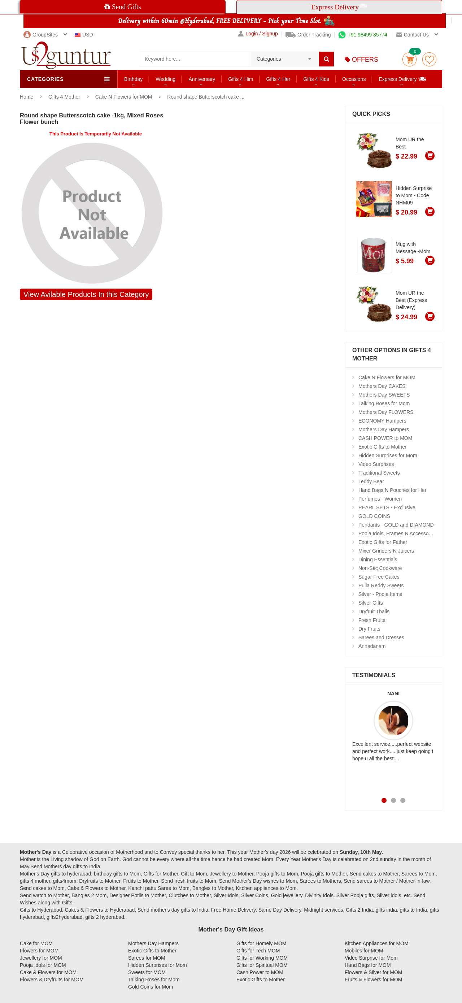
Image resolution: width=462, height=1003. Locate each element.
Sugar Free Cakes (379, 577)
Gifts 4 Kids (316, 79)
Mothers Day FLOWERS (385, 412)
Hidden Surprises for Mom (387, 455)
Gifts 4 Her (278, 79)
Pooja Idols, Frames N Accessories (397, 533)
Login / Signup (258, 33)
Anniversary (201, 79)
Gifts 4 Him (240, 79)
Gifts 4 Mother (65, 97)
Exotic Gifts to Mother (382, 447)
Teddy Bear (371, 481)
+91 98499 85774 (362, 35)
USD (84, 35)
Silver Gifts (370, 603)
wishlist (429, 59)
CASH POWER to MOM (385, 438)
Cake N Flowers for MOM (123, 97)
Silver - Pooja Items (380, 594)
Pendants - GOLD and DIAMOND (396, 525)
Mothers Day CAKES (382, 386)
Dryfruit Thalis (373, 611)
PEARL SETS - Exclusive (386, 507)
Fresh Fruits (371, 620)
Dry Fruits (369, 629)
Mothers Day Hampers (383, 429)
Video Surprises (376, 464)
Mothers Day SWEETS (384, 395)
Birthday (133, 79)
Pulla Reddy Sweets (381, 585)
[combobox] (285, 57)
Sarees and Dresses (381, 637)
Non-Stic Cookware (380, 568)
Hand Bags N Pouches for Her (392, 490)
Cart (409, 59)
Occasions (354, 79)
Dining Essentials (377, 559)
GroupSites (40, 35)
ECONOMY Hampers (382, 421)
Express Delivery (403, 78)
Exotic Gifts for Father (382, 542)
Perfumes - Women (380, 499)
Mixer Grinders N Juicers (386, 551)
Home (26, 97)
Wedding (165, 79)
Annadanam (372, 646)
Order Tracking (308, 35)
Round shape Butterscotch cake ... (205, 97)
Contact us (412, 35)
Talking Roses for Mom (384, 403)
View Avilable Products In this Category (86, 294)
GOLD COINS (374, 516)
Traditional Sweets (379, 473)
